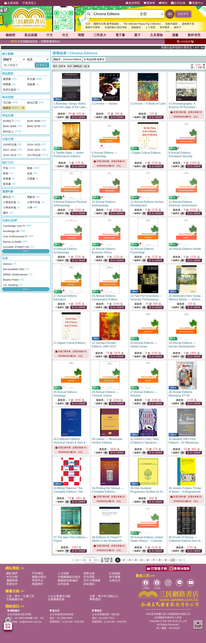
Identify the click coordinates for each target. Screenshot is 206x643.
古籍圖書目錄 (14, 599)
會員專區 (133, 3)
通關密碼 (12, 580)
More (26, 251)
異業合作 (12, 583)
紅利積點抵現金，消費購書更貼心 (35, 41)
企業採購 (11, 3)
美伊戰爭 (165, 27)
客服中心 (196, 3)
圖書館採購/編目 (68, 580)
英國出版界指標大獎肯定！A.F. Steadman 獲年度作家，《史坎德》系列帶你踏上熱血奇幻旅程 (191, 47)
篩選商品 (42, 65)
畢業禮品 (95, 599)
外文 (65, 35)
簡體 (81, 35)
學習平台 (37, 580)
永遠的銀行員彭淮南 (116, 27)
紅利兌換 (178, 3)
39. (147, 541)
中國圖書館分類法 (69, 576)
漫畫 (175, 35)
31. (144, 443)
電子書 (120, 35)
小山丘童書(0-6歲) (59, 596)
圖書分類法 (39, 576)
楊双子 (177, 27)
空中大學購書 (91, 580)
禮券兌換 (89, 573)
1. (71, 107)
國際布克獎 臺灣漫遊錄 (106, 23)
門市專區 (37, 573)
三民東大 (99, 35)
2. (104, 103)
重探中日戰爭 (92, 27)
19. (146, 299)
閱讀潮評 (37, 583)
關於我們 (12, 573)
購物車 (149, 3)
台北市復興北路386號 (19, 614)
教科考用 (194, 35)
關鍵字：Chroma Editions (67, 59)
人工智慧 (150, 27)
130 (172, 559)
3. (148, 103)
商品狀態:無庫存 (94, 59)
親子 (137, 35)
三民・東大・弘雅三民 (20, 596)
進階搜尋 (183, 14)
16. (185, 248)
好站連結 (89, 583)
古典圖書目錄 (56, 599)
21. (69, 342)
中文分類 (12, 576)
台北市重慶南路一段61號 (105, 614)
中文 (49, 35)
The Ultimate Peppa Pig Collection (142, 23)
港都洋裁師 (171, 23)
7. (145, 152)
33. (70, 492)
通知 (163, 3)
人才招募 (63, 573)
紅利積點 (114, 573)
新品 (30, 35)
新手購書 (114, 576)
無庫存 (59, 117)
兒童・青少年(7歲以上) (103, 596)
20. (186, 299)
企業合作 (114, 580)
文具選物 (156, 35)
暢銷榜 (10, 35)
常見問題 (89, 576)
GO (170, 13)
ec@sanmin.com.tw (30, 621)
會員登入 (29, 3)
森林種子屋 (188, 23)
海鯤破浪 (136, 27)
